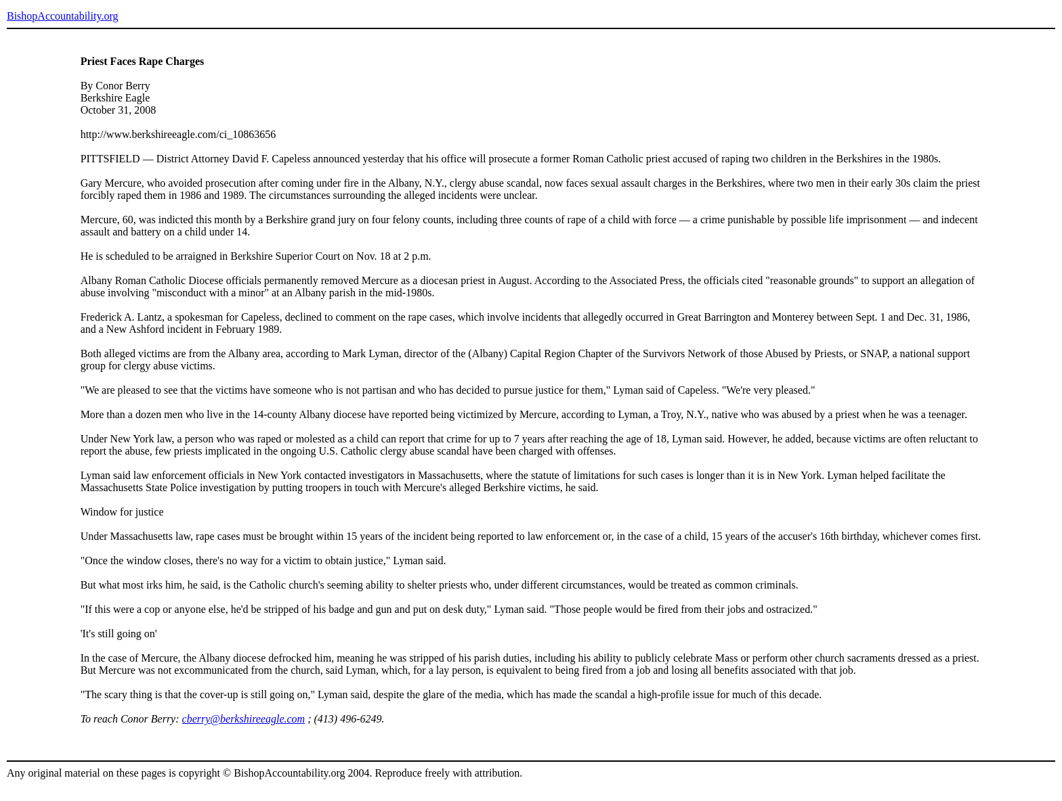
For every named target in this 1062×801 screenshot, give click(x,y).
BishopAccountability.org (62, 16)
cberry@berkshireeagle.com (243, 719)
